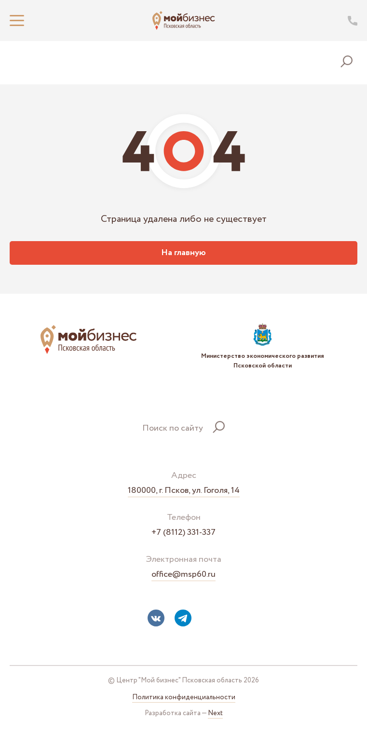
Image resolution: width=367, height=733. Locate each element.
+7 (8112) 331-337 (183, 533)
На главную (183, 252)
